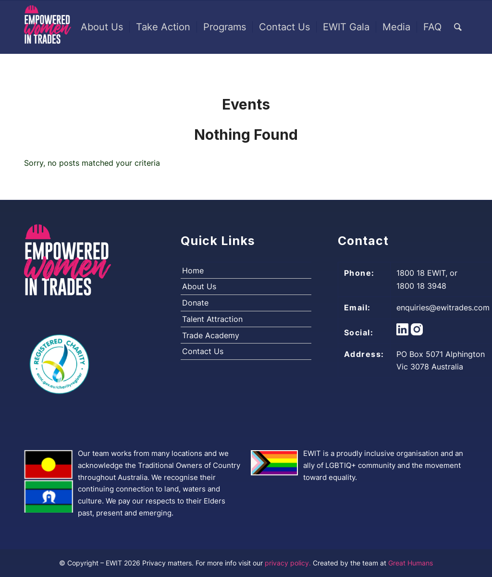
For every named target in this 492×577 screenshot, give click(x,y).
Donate (195, 302)
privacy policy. (289, 563)
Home (193, 270)
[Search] (458, 26)
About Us (199, 286)
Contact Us (202, 351)
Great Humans (410, 563)
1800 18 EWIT (420, 273)
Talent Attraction (212, 319)
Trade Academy (210, 335)
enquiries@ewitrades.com (443, 307)
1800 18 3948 (421, 286)
